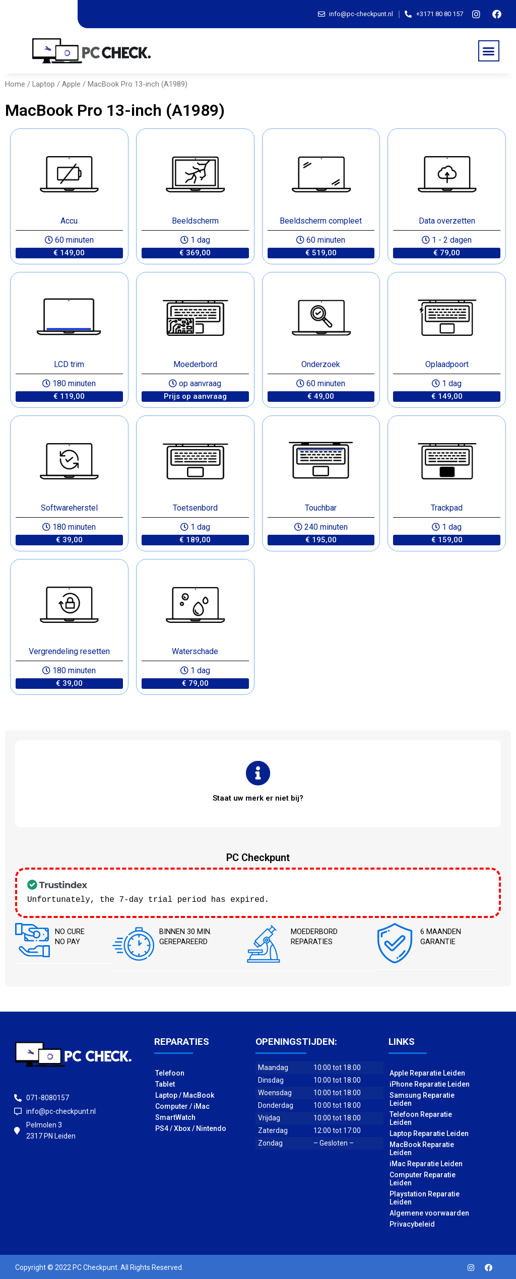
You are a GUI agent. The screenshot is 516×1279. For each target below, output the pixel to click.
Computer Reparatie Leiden (423, 1178)
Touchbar (321, 508)
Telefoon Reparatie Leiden (421, 1117)
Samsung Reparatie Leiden (422, 1098)
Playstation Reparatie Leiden (425, 1197)
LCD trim (69, 364)
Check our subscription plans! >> (351, 898)
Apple (71, 84)
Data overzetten (447, 221)
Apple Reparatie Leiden (427, 1072)
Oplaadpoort (447, 364)
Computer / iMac (182, 1105)
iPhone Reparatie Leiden (430, 1083)
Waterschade (195, 651)
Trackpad (447, 508)
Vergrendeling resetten (69, 651)
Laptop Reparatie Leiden (429, 1132)
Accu (69, 221)
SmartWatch (175, 1116)
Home (15, 84)
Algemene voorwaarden (429, 1212)
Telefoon (169, 1072)
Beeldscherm (195, 221)
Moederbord (195, 364)
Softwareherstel (69, 508)
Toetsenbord (195, 508)
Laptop (43, 84)
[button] (488, 50)
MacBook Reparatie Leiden (422, 1148)
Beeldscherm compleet (321, 221)
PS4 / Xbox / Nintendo (190, 1127)
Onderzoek (320, 364)
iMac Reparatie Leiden (426, 1163)
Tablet (165, 1083)
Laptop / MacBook (184, 1094)
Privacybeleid (412, 1223)
